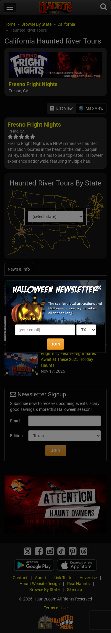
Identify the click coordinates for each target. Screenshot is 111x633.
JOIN (55, 344)
